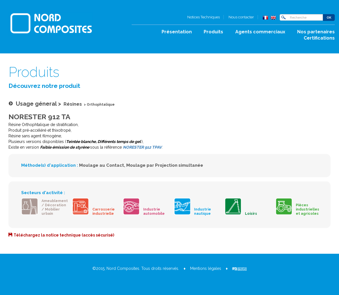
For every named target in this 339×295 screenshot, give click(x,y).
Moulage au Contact (101, 165)
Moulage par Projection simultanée (164, 165)
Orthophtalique (101, 105)
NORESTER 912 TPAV (142, 147)
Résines (73, 104)
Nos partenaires (316, 31)
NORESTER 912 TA (39, 116)
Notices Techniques (203, 17)
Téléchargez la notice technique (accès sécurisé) (64, 235)
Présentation (177, 31)
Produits (213, 31)
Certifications (319, 38)
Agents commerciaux (260, 31)
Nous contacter (241, 17)
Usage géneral (36, 103)
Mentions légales (205, 268)
